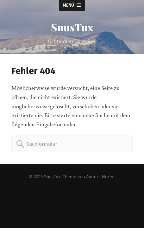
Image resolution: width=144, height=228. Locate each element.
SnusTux (72, 27)
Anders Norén (100, 177)
